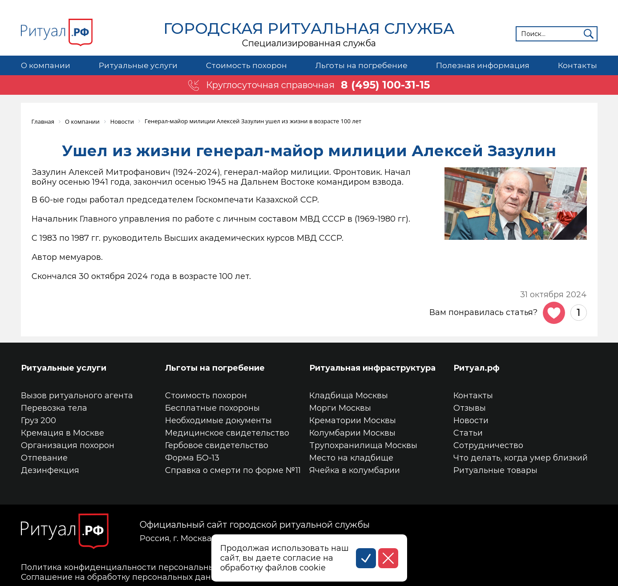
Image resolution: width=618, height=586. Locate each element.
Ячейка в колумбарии (354, 470)
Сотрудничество (488, 445)
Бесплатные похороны (212, 407)
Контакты (577, 65)
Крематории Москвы (352, 420)
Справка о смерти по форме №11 (233, 470)
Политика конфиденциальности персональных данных (137, 567)
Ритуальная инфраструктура (372, 367)
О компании (45, 65)
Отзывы (469, 407)
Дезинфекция (50, 470)
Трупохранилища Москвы (363, 445)
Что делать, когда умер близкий (520, 457)
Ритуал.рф (476, 367)
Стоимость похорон (245, 65)
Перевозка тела (54, 407)
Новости (471, 420)
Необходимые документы (218, 420)
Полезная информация (482, 65)
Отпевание (44, 457)
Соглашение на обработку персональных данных (124, 577)
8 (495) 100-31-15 (385, 85)
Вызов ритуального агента (77, 395)
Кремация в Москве (62, 432)
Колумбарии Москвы (352, 432)
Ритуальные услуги (137, 65)
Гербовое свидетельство (216, 445)
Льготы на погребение (361, 65)
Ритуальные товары (495, 470)
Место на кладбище (351, 457)
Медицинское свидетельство (227, 432)
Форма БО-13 (192, 457)
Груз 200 (38, 420)
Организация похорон (67, 445)
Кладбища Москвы (348, 395)
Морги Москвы (340, 407)
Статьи (468, 432)
